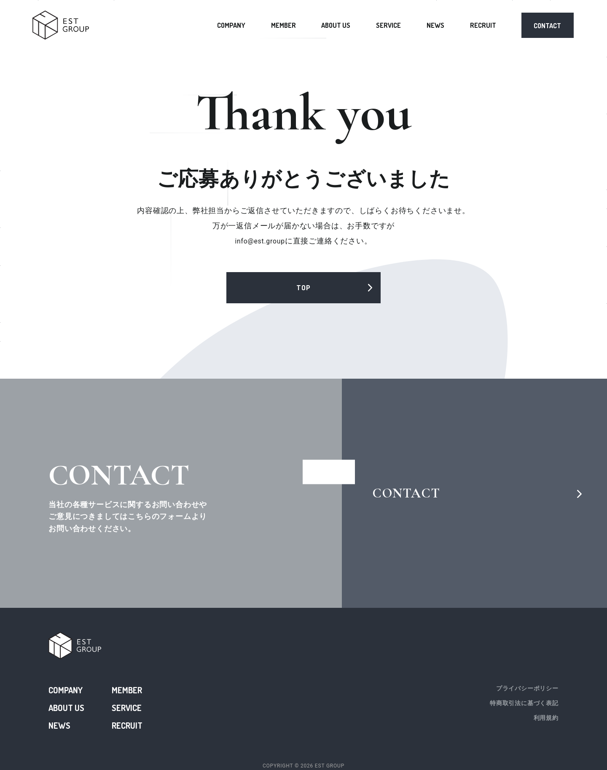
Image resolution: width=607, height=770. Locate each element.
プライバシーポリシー (527, 690)
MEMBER (283, 25)
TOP (303, 288)
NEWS (435, 25)
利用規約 (546, 714)
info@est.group (260, 241)
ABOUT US (335, 25)
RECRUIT (483, 25)
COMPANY (231, 25)
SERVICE (388, 25)
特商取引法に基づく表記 (524, 702)
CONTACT (547, 25)
